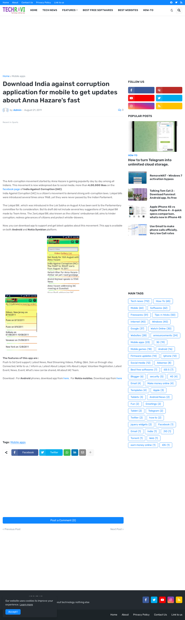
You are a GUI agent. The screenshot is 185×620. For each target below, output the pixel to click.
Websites (139, 335)
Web (153, 438)
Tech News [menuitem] (49, 10)
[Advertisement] (92, 45)
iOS (166, 445)
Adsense (164, 362)
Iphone (170, 356)
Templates (139, 390)
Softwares (158, 308)
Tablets (137, 397)
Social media (140, 362)
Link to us (59, 2)
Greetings (153, 404)
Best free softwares (144, 369)
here (66, 378)
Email (136, 383)
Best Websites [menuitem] (128, 10)
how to (155, 417)
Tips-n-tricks (165, 314)
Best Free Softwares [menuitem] (98, 10)
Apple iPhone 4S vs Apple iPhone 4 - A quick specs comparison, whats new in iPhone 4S (166, 212)
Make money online (160, 383)
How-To (163, 301)
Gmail (136, 431)
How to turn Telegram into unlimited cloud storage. (149, 162)
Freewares (139, 314)
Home (6, 2)
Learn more (26, 604)
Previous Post (12, 529)
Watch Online (161, 328)
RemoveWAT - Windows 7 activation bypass (166, 177)
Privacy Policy (43, 2)
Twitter (137, 417)
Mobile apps (18, 76)
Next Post (116, 529)
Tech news (140, 301)
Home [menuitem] (33, 10)
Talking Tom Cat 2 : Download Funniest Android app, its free (163, 194)
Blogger (137, 376)
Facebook (165, 424)
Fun (135, 404)
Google (137, 328)
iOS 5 (168, 369)
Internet (138, 321)
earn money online (143, 445)
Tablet (136, 410)
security (157, 376)
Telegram (155, 410)
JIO (167, 431)
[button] (172, 10)
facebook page (11, 189)
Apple (158, 390)
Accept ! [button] (13, 611)
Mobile (137, 308)
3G (160, 342)
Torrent (137, 438)
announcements (165, 335)
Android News (160, 397)
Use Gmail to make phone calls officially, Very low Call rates (163, 230)
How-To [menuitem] (148, 10)
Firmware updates (144, 356)
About (15, 2)
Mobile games (141, 349)
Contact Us (27, 2)
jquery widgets (141, 424)
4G (174, 376)
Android (165, 349)
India (152, 431)
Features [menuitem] (69, 10)
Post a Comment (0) (63, 520)
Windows (160, 321)
